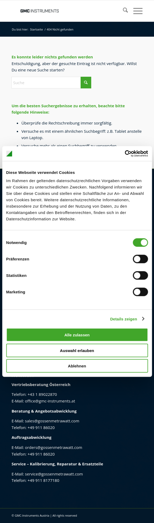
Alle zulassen (77, 335)
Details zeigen (123, 318)
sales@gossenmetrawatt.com (52, 420)
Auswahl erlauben (77, 350)
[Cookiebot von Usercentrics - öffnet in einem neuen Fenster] (124, 153)
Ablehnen (77, 366)
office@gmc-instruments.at (50, 401)
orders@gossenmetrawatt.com (53, 447)
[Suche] (123, 11)
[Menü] (135, 11)
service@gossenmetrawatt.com (54, 474)
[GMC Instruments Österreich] (63, 11)
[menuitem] (123, 11)
